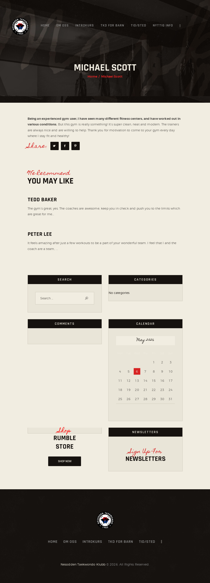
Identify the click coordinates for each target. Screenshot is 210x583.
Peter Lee (40, 234)
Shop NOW (64, 461)
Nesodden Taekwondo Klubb (83, 564)
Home (92, 76)
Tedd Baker (42, 200)
